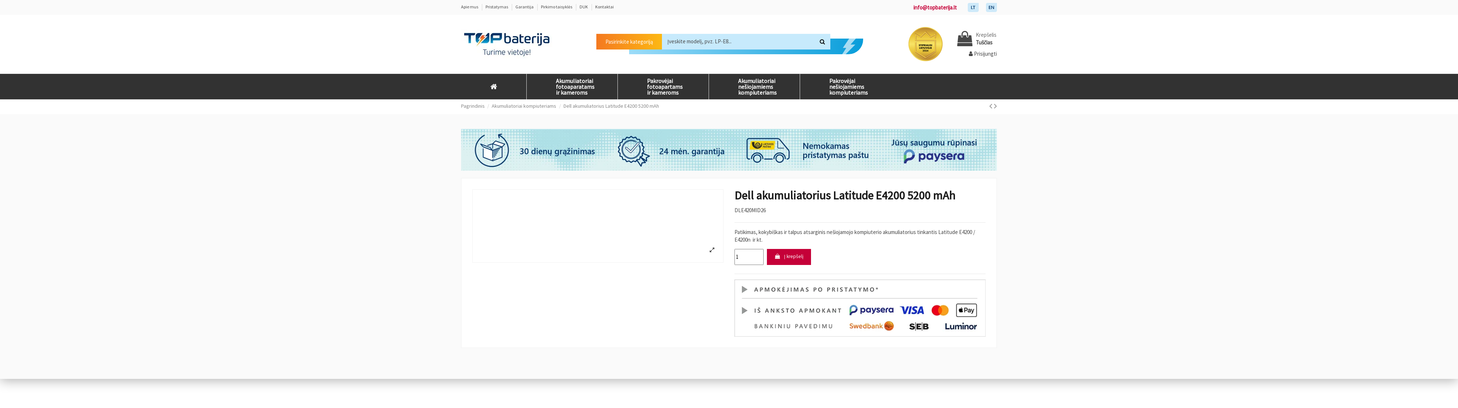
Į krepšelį (791, 257)
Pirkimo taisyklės (557, 6)
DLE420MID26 (750, 210)
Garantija (524, 6)
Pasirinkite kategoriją (629, 41)
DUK (584, 6)
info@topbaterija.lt (935, 7)
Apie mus (470, 6)
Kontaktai (604, 6)
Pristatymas (497, 6)
